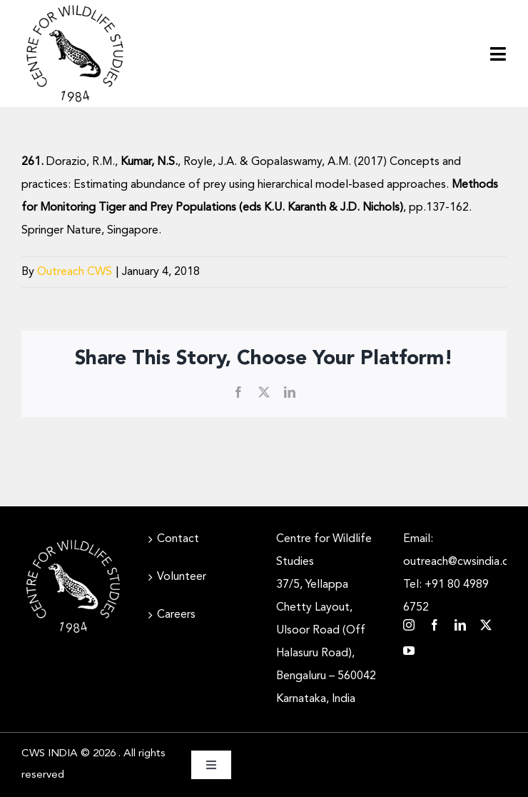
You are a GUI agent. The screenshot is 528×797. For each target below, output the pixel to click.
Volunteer (181, 577)
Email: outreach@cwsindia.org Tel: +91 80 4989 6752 (455, 573)
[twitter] (486, 625)
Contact (178, 539)
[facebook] (434, 625)
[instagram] (409, 625)
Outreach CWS (74, 272)
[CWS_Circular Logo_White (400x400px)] (73, 540)
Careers (176, 615)
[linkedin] (460, 625)
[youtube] (409, 650)
